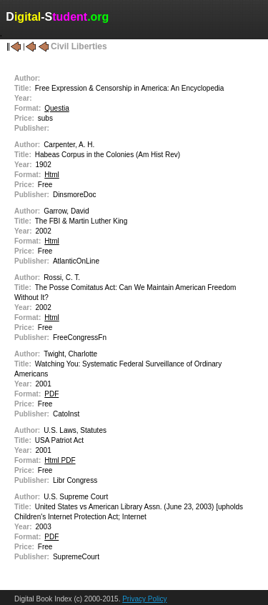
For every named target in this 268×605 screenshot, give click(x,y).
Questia (56, 108)
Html (51, 175)
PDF (51, 394)
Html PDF (59, 460)
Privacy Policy (144, 599)
